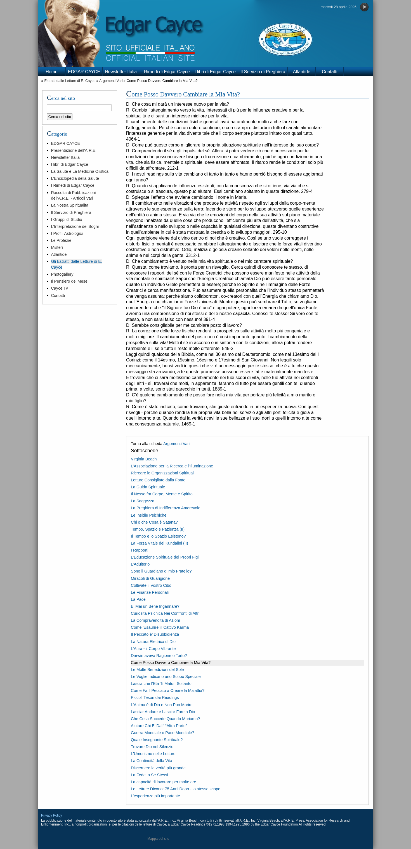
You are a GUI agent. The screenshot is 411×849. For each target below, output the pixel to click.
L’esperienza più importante (155, 796)
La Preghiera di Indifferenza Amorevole (165, 508)
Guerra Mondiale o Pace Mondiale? (162, 732)
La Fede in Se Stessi (149, 775)
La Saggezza (142, 501)
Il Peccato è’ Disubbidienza (155, 634)
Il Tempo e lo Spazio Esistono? (158, 536)
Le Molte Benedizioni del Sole (157, 669)
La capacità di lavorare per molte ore (163, 782)
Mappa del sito (158, 839)
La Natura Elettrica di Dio (153, 641)
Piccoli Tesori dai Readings (155, 697)
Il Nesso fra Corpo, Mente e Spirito (162, 494)
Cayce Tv (59, 288)
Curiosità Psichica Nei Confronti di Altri (165, 613)
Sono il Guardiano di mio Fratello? (161, 571)
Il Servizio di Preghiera (262, 71)
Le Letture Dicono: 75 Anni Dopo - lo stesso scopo (175, 789)
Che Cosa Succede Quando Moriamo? (165, 718)
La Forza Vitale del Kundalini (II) (159, 543)
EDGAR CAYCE (84, 71)
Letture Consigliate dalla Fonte (158, 480)
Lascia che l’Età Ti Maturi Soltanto (161, 683)
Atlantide (301, 71)
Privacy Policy (51, 815)
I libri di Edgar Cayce (215, 71)
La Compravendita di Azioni (155, 620)
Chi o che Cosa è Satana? (154, 522)
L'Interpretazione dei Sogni (75, 226)
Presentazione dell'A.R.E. (73, 150)
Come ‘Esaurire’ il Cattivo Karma (160, 627)
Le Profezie (61, 240)
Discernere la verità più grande (158, 768)
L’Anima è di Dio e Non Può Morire (162, 705)
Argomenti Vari (111, 81)
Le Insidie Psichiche (148, 515)
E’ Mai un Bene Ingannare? (155, 606)
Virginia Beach (144, 459)
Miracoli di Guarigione (150, 578)
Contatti (329, 71)
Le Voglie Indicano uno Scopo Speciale (166, 676)
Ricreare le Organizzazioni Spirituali (163, 473)
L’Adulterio (140, 564)
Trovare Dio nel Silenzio (152, 746)
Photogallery (62, 274)
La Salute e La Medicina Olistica (79, 171)
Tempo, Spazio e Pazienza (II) (158, 529)
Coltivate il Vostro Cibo (151, 585)
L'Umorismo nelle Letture (153, 753)
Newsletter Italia (121, 71)
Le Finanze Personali (150, 592)
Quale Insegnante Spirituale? (157, 739)
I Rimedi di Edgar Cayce (165, 71)
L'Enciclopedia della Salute (75, 178)
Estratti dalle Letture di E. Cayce (69, 81)
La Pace (138, 599)
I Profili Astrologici (67, 233)
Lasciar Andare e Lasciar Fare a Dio (163, 712)
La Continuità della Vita (151, 760)
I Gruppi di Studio (66, 219)
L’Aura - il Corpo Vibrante (153, 648)
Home (52, 71)
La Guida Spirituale (148, 487)
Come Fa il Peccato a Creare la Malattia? (167, 690)
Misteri (57, 247)
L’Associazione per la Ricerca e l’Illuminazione (172, 466)
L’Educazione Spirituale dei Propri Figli (165, 557)
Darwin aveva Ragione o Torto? (159, 655)
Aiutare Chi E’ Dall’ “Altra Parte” (159, 725)
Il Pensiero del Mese (69, 281)
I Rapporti (139, 550)
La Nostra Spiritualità (69, 205)
